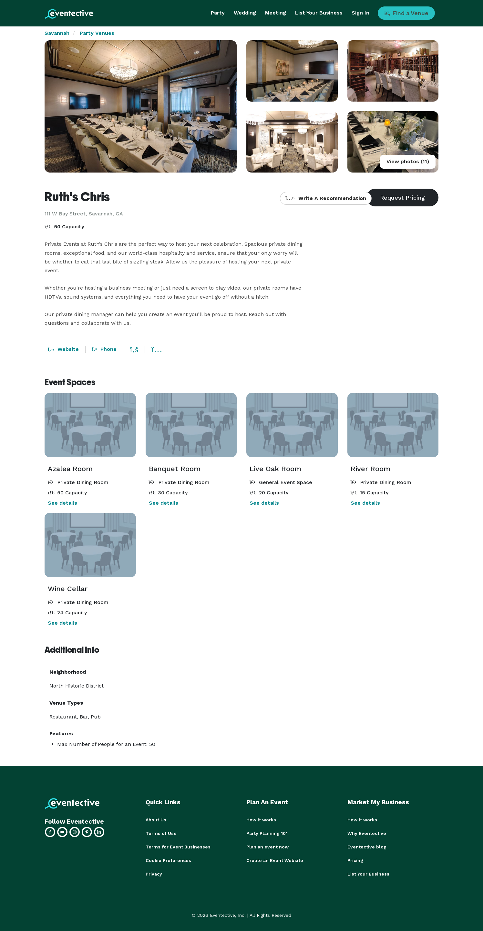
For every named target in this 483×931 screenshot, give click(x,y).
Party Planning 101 (267, 833)
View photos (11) (407, 161)
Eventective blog (366, 846)
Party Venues (97, 33)
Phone (104, 349)
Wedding (245, 13)
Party (218, 13)
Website (63, 349)
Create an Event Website (274, 860)
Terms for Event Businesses (178, 846)
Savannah (57, 33)
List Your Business (319, 13)
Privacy (154, 874)
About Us (156, 819)
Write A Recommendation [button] (325, 198)
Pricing (355, 860)
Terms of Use (161, 833)
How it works (261, 819)
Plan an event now (267, 846)
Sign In (360, 13)
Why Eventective (366, 833)
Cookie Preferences (168, 860)
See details (62, 503)
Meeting (275, 13)
